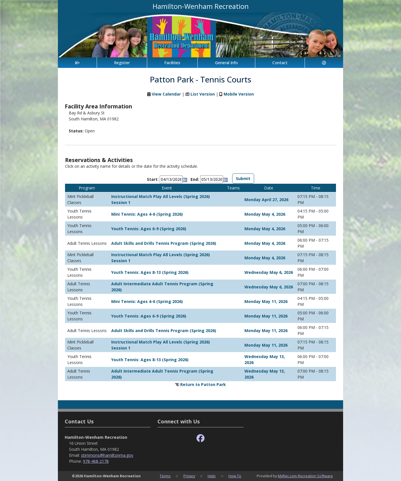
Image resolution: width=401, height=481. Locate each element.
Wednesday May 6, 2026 (268, 272)
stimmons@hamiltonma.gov (107, 455)
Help (212, 475)
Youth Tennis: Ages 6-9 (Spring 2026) (148, 228)
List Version (203, 94)
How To (234, 475)
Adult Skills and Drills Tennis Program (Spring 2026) (163, 243)
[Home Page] (77, 62)
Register (122, 62)
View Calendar (166, 94)
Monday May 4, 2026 (264, 214)
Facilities (172, 62)
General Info (226, 62)
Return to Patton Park (203, 384)
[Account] (324, 62)
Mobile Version (239, 94)
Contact (279, 62)
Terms (165, 475)
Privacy (189, 475)
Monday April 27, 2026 (266, 199)
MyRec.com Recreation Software (305, 475)
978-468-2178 (96, 461)
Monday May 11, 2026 (265, 301)
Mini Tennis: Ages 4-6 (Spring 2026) (147, 214)
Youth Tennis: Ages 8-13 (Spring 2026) (150, 272)
